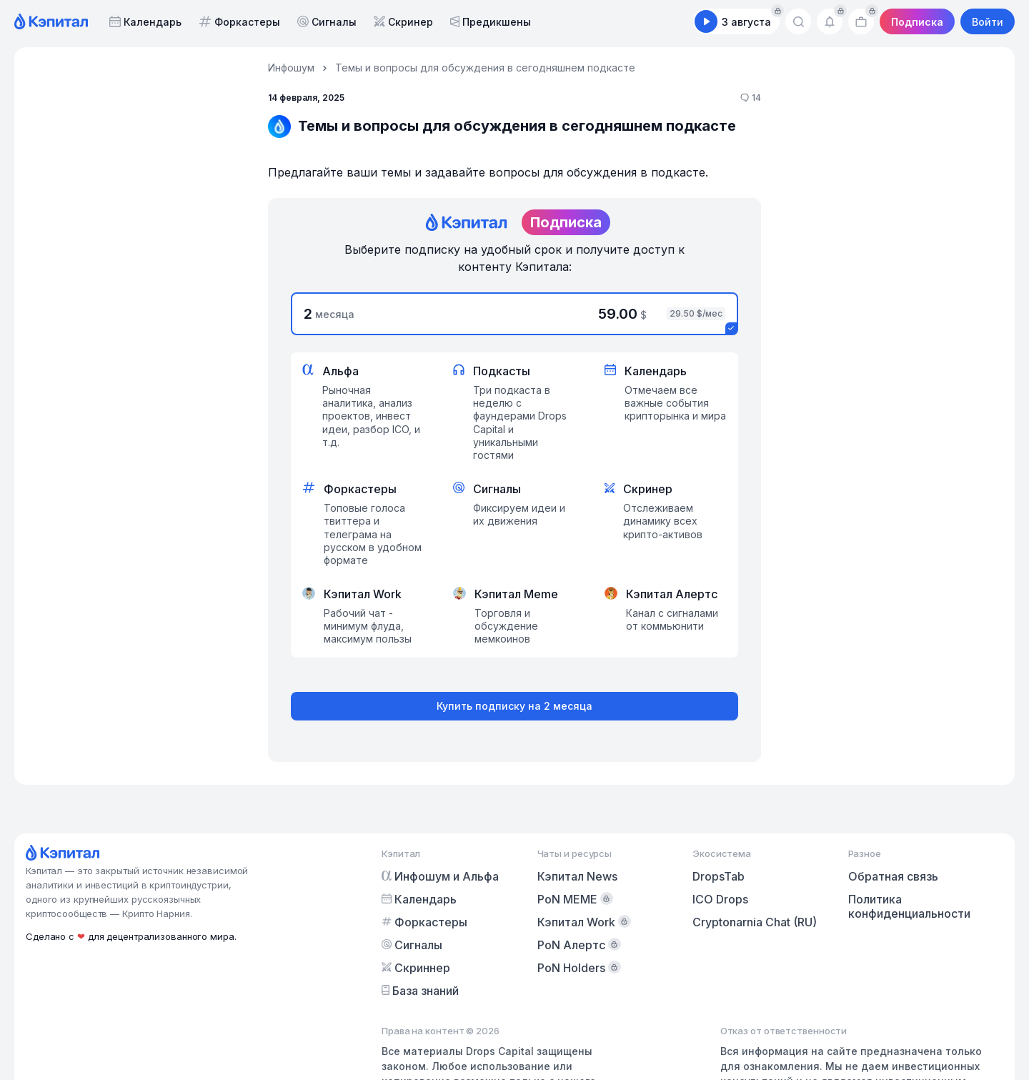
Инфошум (291, 67)
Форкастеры (239, 22)
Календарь (145, 22)
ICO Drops (720, 899)
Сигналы (327, 22)
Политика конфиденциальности (909, 906)
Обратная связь (893, 876)
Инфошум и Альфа (440, 876)
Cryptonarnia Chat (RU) (754, 922)
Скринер (403, 22)
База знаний (420, 991)
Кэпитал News (577, 876)
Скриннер (416, 968)
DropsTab (718, 876)
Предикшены (490, 22)
